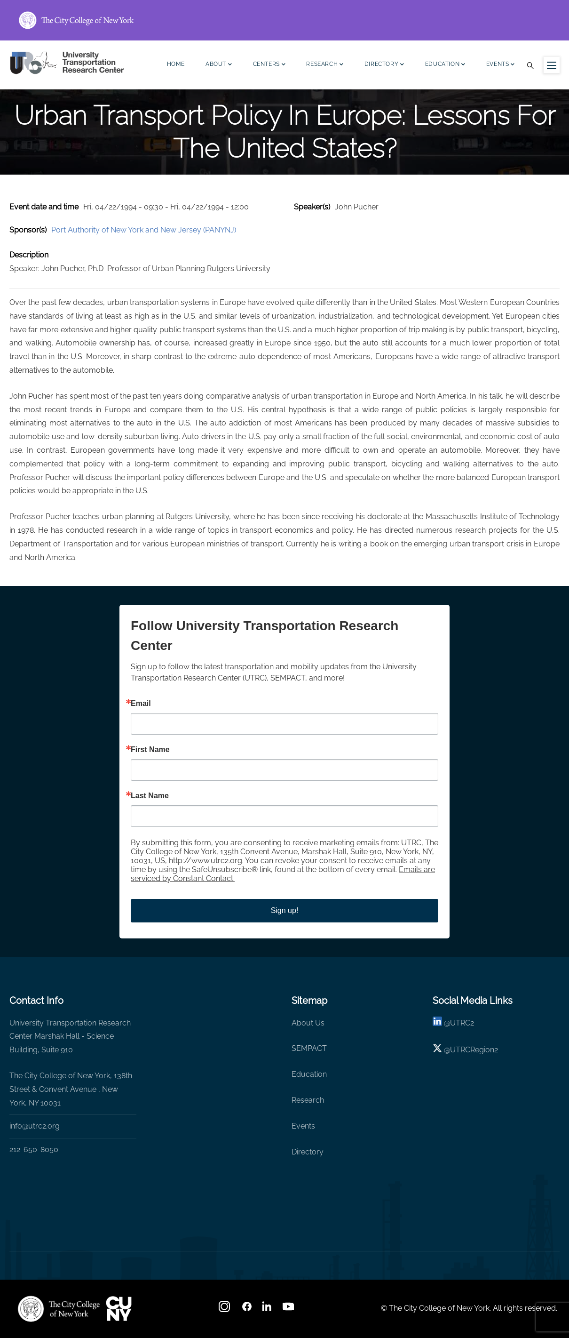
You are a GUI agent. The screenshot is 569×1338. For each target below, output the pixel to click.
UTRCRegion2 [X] (474, 1049)
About (218, 65)
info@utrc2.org (34, 1126)
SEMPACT (309, 1048)
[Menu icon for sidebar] (552, 65)
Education (445, 65)
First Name (150, 749)
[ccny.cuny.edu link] (284, 20)
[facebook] (247, 1309)
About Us (308, 1022)
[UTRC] (59, 1309)
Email (141, 703)
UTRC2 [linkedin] (462, 1022)
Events (500, 65)
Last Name (150, 796)
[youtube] (289, 1309)
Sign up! (285, 910)
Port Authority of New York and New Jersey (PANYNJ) (143, 229)
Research (324, 65)
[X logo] (437, 1049)
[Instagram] (225, 1309)
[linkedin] (437, 1022)
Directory (384, 65)
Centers (269, 65)
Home (176, 64)
